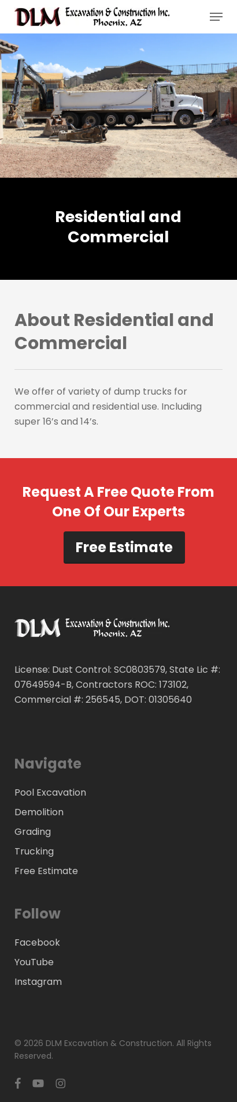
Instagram (38, 981)
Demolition (39, 812)
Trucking (34, 851)
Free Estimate (124, 547)
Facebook (37, 942)
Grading (32, 831)
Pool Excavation (50, 792)
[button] (216, 17)
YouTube (34, 962)
